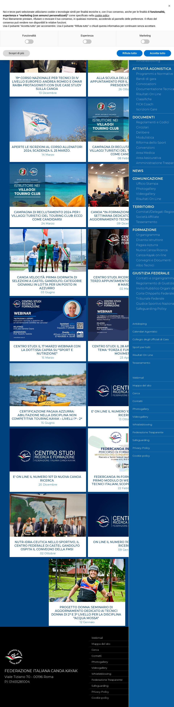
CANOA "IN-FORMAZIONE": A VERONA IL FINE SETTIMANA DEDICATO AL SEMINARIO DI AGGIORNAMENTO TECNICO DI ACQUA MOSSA (125, 215)
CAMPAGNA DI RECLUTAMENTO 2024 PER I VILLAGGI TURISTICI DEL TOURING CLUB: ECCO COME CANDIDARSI (46, 215)
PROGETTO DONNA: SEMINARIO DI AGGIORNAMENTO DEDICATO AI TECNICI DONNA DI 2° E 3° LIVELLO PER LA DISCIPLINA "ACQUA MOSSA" (86, 613)
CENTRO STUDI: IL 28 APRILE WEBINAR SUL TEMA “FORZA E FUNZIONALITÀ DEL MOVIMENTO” (125, 350)
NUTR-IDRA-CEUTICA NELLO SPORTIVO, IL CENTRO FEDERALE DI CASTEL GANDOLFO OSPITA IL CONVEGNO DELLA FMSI (47, 545)
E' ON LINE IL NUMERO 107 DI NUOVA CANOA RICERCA (47, 478)
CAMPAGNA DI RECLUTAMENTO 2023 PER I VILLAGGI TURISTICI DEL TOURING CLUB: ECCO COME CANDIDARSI (125, 150)
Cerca (95, 649)
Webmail (97, 637)
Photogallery (100, 661)
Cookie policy (100, 697)
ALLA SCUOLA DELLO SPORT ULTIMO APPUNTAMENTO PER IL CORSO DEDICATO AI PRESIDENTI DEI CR (125, 81)
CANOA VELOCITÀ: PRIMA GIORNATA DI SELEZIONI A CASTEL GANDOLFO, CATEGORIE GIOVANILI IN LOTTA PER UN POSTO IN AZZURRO (47, 283)
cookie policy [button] (102, 15)
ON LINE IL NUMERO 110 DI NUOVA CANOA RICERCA (125, 543)
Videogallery (99, 667)
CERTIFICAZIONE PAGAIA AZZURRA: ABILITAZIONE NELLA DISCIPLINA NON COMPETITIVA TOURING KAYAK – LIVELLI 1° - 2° (47, 415)
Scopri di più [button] (16, 53)
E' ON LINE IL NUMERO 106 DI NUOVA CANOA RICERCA (125, 413)
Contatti (97, 655)
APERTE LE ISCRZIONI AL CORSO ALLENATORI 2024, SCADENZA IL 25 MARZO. (47, 148)
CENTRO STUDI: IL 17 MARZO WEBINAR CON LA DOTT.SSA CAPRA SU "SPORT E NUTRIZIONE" (47, 350)
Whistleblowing (101, 673)
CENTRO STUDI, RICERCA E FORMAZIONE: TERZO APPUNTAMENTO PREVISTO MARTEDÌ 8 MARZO (125, 281)
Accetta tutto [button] (157, 53)
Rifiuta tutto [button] (130, 53)
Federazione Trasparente (107, 679)
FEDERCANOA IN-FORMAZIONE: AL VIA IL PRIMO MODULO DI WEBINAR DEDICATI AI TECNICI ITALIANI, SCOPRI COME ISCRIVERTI (125, 480)
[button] (169, 6)
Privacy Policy (100, 691)
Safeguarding (100, 685)
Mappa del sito (101, 643)
